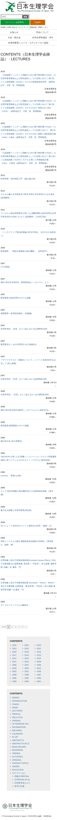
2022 (26, 648)
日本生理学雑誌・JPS (42, 37)
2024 (39, 645)
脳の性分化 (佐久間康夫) (11, 441)
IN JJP (15, 737)
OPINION (16, 721)
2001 (26, 671)
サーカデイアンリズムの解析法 (14, 605)
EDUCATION (17, 770)
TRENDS (16, 753)
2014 (14, 658)
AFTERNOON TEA (20, 724)
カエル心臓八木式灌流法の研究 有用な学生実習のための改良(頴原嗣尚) (28, 196)
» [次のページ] (26, 627)
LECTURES (17, 711)
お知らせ (14, 32)
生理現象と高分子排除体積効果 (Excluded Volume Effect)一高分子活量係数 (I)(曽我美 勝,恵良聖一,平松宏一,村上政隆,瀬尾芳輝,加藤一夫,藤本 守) (28, 586)
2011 (14, 661)
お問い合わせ (12, 27)
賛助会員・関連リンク (38, 27)
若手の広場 (19, 786)
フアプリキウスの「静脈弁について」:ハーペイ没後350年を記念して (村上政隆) (28, 362)
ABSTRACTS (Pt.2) (20, 743)
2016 (26, 655)
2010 (26, 661)
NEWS (15, 707)
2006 (39, 665)
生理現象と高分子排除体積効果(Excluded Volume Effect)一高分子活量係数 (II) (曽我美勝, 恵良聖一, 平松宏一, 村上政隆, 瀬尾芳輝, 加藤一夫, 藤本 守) (28, 563)
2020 (14, 652)
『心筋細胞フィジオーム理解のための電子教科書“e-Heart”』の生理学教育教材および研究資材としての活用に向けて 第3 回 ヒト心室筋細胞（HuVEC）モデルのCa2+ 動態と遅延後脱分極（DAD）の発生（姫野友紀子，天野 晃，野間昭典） (28, 132)
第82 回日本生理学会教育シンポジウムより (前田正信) (25, 410)
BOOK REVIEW (19, 747)
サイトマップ (24, 27)
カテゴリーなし (19, 773)
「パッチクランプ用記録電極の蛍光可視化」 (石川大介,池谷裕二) (28, 234)
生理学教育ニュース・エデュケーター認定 (28, 43)
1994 (39, 678)
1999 (14, 675)
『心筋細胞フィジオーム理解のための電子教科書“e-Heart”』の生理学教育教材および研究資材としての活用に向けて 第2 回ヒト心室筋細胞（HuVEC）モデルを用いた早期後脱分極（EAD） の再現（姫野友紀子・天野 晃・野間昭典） (28, 158)
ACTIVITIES (17, 757)
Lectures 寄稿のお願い (11, 475)
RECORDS (17, 730)
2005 (14, 668)
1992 (26, 681)
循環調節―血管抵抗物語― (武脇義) (16, 313)
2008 (14, 665)
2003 (39, 668)
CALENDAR (17, 734)
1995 (26, 678)
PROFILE (16, 714)
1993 (14, 681)
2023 (14, 648)
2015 (39, 655)
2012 (39, 658)
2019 (26, 652)
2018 (39, 652)
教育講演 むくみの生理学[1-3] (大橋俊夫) (18, 344)
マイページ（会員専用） (15, 22)
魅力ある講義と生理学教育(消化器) (16, 510)
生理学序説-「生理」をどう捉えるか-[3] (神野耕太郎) (24, 329)
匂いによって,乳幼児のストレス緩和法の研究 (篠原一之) (26, 526)
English (38, 22)
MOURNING (17, 750)
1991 (39, 681)
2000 (39, 671)
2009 (39, 661)
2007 (26, 665)
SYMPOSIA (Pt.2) (22, 779)
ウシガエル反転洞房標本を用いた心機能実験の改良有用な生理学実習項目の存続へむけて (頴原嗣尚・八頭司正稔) (28, 215)
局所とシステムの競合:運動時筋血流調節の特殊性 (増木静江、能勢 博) (27, 543)
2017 (14, 655)
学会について (42, 32)
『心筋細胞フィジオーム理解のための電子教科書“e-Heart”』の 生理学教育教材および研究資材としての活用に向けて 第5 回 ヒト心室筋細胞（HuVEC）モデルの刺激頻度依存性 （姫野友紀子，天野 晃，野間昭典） (28, 80)
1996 (14, 678)
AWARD (15, 766)
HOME (3, 27)
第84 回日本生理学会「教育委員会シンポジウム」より (25, 282)
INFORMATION (19, 727)
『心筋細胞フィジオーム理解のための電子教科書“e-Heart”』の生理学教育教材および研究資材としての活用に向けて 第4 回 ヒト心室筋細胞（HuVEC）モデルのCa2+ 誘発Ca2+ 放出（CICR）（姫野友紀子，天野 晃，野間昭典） (28, 106)
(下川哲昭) (5, 267)
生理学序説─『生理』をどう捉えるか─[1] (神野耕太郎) (25, 394)
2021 (39, 648)
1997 (39, 675)
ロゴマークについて (17, 810)
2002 (14, 671)
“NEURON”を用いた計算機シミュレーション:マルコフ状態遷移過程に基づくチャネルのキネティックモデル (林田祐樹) (28, 458)
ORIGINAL (16, 760)
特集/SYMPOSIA (21, 776)
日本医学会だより (22, 783)
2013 (26, 658)
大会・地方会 (14, 37)
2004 (26, 668)
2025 (26, 645)
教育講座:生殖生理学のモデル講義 (16, 298)
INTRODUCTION (19, 701)
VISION (15, 704)
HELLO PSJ (17, 717)
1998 (26, 675)
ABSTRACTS (18, 740)
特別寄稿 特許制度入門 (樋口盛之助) (18, 179)
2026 (14, 645)
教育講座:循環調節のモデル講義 (15, 425)
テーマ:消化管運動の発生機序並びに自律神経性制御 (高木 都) (28, 493)
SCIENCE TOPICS (20, 763)
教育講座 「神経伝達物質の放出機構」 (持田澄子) (24, 251)
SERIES (15, 697)
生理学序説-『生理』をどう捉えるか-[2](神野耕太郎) (24, 379)
